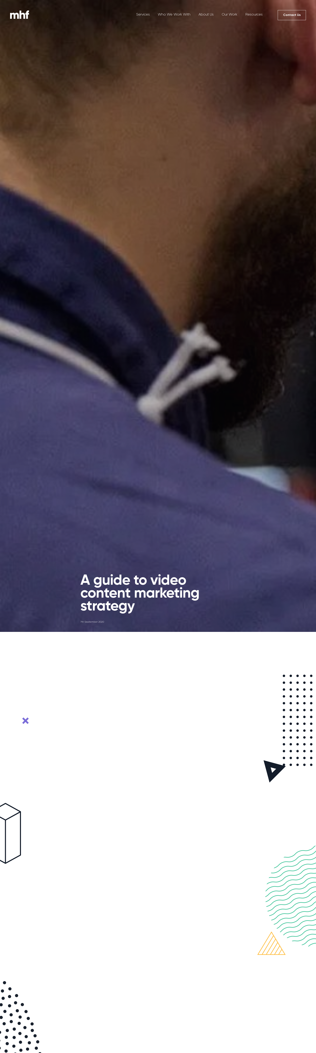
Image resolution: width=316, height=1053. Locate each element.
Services (143, 14)
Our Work (229, 14)
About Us (206, 14)
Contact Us (292, 15)
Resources (254, 14)
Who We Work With (174, 14)
